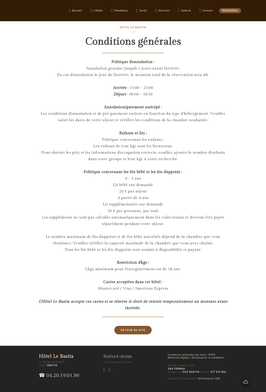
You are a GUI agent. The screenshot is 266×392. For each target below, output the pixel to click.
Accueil (75, 12)
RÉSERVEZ (230, 11)
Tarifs (141, 12)
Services (162, 12)
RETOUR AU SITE (133, 330)
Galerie (184, 12)
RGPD (212, 354)
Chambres (119, 12)
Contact (206, 12)
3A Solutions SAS (209, 378)
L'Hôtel (96, 12)
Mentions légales (178, 357)
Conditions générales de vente (187, 354)
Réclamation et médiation (208, 357)
